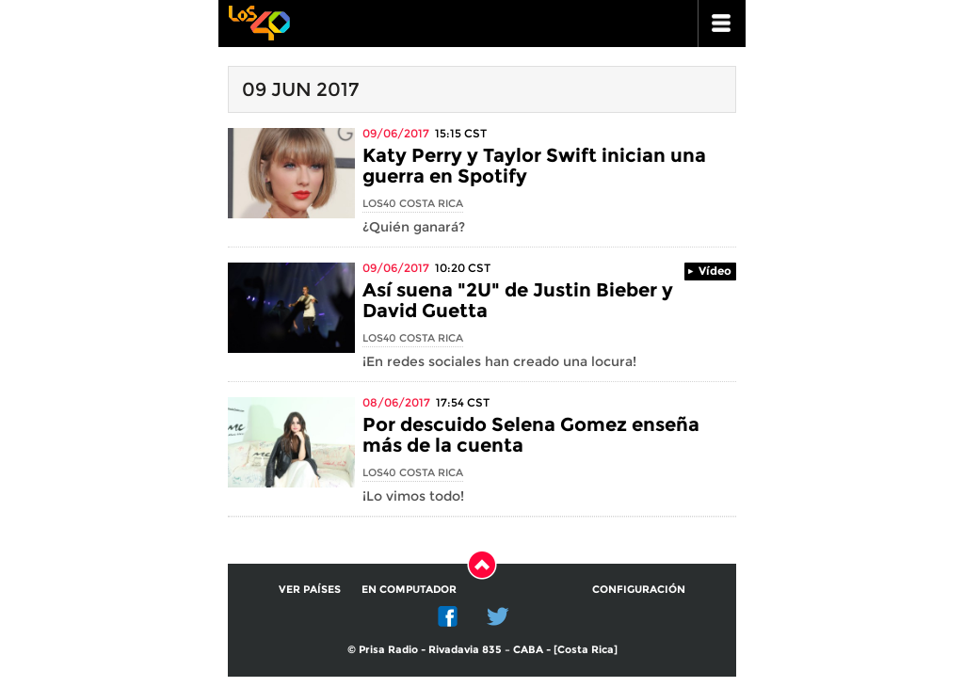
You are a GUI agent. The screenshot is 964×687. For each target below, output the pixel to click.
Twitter (498, 616)
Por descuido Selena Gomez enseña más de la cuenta (530, 434)
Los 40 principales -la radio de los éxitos (259, 21)
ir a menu (722, 23)
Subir (482, 565)
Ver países (310, 589)
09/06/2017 (395, 133)
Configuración (638, 589)
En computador (409, 589)
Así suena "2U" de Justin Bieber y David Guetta (517, 300)
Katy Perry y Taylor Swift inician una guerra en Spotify (534, 165)
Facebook (448, 616)
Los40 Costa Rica (412, 203)
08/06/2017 (396, 402)
